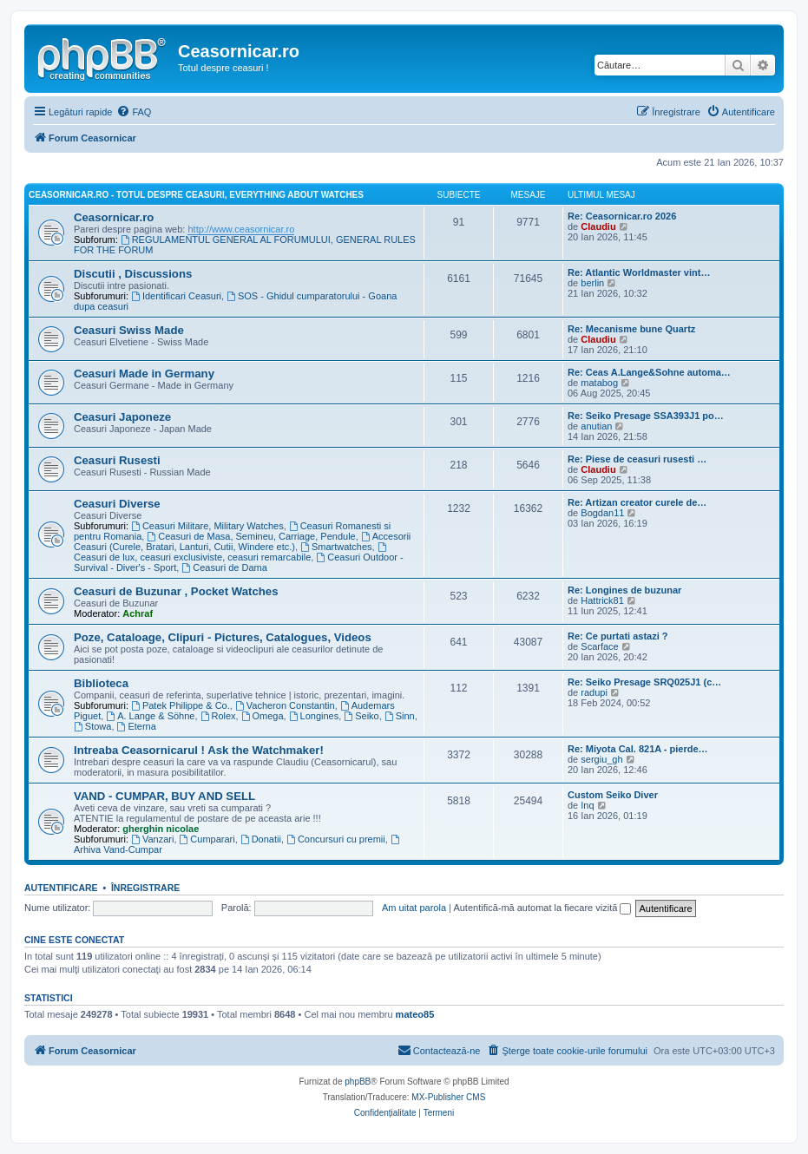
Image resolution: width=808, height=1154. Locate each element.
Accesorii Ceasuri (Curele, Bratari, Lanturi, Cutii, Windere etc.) (242, 541)
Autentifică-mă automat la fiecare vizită (542, 907)
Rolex (218, 716)
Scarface (599, 646)
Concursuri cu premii (335, 839)
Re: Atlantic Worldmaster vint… (639, 272)
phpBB (358, 1081)
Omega (262, 716)
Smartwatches (336, 546)
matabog (599, 382)
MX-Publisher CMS (448, 1097)
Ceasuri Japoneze (122, 416)
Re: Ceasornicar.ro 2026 (622, 216)
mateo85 (415, 1014)
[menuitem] (133, 112)
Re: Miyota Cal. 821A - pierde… (638, 749)
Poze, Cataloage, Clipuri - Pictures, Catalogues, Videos (222, 637)
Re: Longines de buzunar (624, 590)
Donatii (260, 839)
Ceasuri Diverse (117, 503)
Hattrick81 (602, 600)
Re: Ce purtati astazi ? (618, 636)
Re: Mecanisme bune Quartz (631, 329)
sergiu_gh (601, 759)
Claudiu (598, 226)
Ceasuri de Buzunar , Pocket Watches (176, 591)
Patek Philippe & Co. (180, 705)
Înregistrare (145, 887)
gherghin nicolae (160, 828)
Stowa (92, 726)
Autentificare (61, 887)
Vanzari (152, 839)
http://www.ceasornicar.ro (240, 229)
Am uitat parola (414, 907)
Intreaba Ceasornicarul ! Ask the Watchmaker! (199, 750)
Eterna (136, 726)
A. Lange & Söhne (150, 716)
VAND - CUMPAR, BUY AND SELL (164, 796)
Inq (587, 805)
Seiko (361, 716)
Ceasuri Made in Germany (144, 373)
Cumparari (207, 839)
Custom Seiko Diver (613, 795)
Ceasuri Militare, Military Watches (207, 526)
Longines (314, 716)
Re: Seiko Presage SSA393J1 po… (646, 415)
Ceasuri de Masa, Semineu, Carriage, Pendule (251, 536)
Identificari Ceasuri (176, 296)
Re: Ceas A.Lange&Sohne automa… (649, 372)
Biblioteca (101, 683)
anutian (596, 426)
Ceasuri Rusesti (117, 460)
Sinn (399, 716)
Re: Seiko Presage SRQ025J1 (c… (644, 682)
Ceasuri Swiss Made (129, 330)
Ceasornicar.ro (114, 217)
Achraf (137, 613)
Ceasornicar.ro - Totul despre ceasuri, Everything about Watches (196, 195)
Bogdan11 (602, 513)
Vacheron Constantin (285, 705)
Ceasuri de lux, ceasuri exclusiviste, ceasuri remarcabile (231, 552)
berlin (592, 283)
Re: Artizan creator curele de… (637, 502)
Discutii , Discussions (133, 273)
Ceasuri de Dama (223, 567)
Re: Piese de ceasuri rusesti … (637, 459)
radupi (594, 692)
